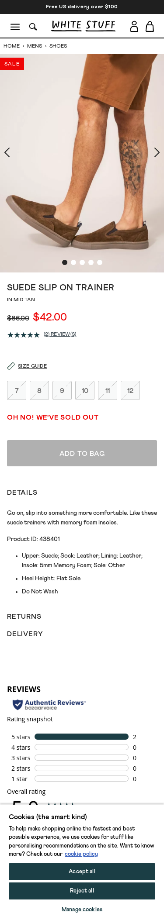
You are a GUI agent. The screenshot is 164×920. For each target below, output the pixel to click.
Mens (34, 46)
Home (12, 46)
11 (107, 331)
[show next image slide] (146, 133)
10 (85, 331)
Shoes (57, 46)
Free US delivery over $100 (82, 7)
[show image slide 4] (91, 204)
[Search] (33, 26)
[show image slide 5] (99, 204)
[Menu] (15, 26)
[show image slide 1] (64, 204)
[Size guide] (21, 307)
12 (130, 331)
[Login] (134, 25)
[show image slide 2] (73, 204)
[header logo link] (83, 26)
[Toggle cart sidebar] (150, 26)
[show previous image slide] (17, 133)
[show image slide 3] (82, 204)
